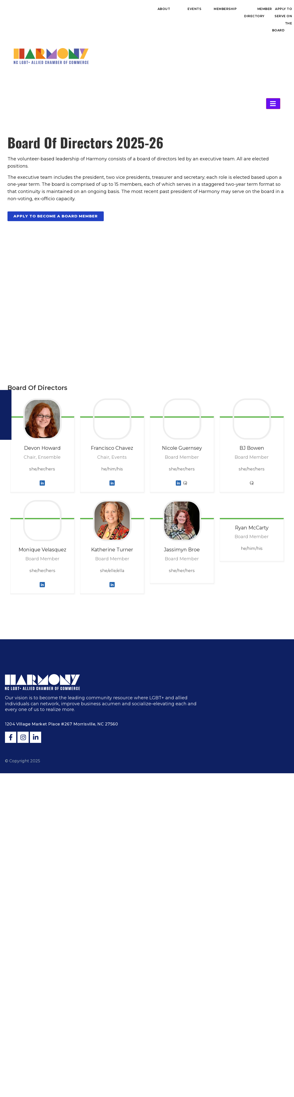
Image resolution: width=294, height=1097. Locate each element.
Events (194, 9)
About (164, 9)
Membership (225, 9)
